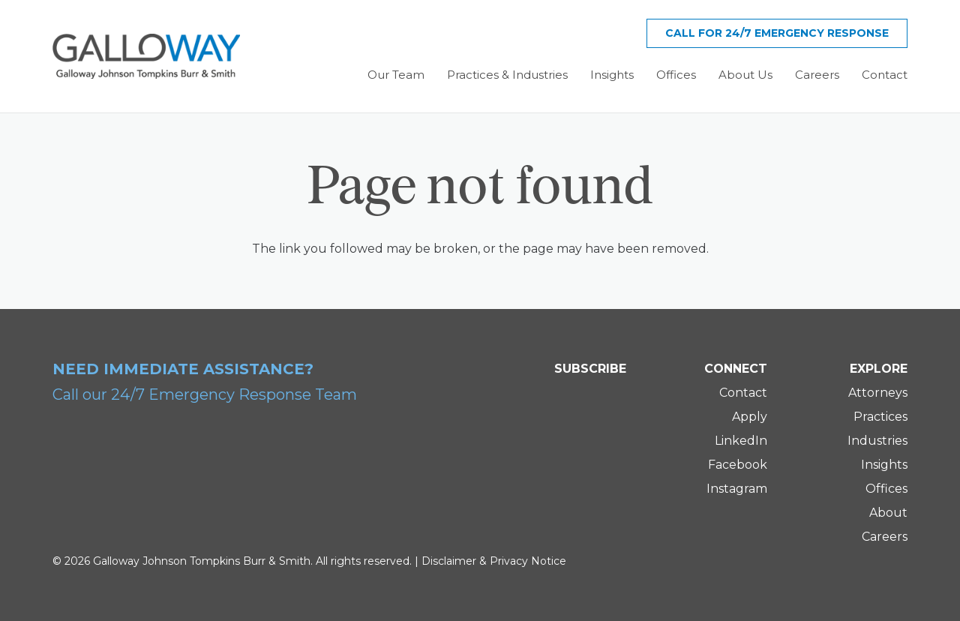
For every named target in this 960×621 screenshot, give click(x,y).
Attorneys (878, 393)
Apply (749, 417)
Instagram (736, 489)
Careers (885, 537)
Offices (887, 489)
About (888, 513)
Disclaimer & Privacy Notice (494, 561)
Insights (884, 465)
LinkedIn (741, 441)
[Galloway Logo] (146, 56)
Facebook (737, 465)
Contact (743, 393)
